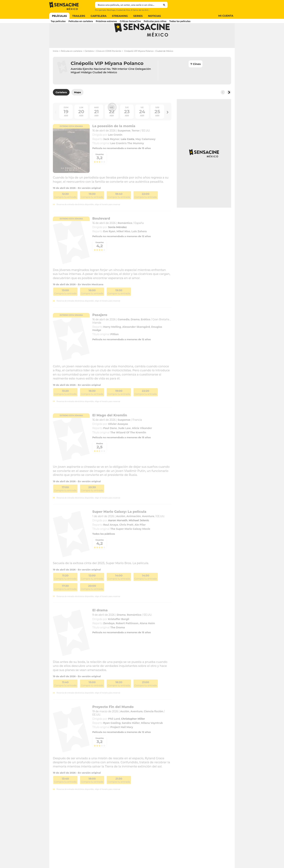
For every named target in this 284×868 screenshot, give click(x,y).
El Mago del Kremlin (109, 429)
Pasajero (99, 328)
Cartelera (89, 64)
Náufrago (111, 10)
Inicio (55, 64)
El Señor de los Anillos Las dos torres (147, 10)
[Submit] (164, 5)
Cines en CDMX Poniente (108, 64)
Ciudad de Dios (123, 10)
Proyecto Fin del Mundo (113, 720)
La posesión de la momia (113, 139)
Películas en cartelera (71, 64)
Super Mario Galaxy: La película (119, 525)
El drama (100, 624)
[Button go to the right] (229, 105)
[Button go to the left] (223, 105)
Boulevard (101, 232)
